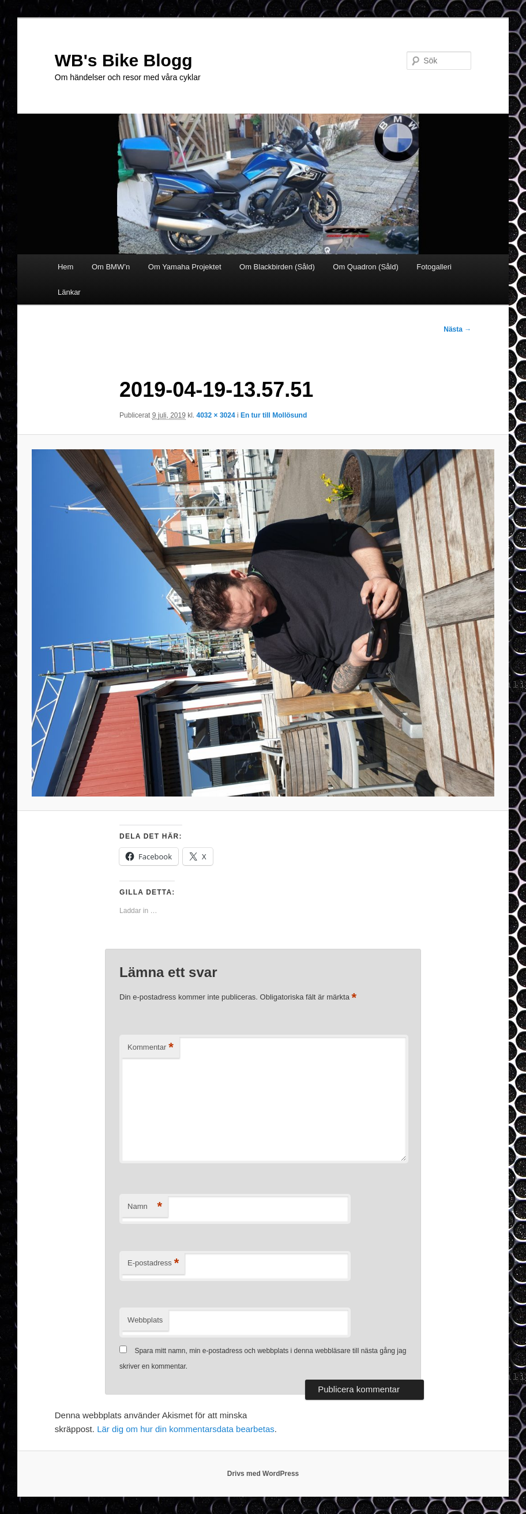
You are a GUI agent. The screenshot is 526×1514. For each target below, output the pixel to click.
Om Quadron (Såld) (365, 266)
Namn (144, 1207)
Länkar (69, 292)
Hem (65, 266)
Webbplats (145, 1320)
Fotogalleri (434, 266)
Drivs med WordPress (263, 1474)
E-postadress (153, 1263)
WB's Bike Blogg (124, 60)
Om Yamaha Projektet (184, 266)
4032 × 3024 (216, 415)
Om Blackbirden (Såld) (277, 266)
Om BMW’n (111, 266)
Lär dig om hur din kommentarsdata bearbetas (186, 1429)
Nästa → (457, 329)
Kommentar (150, 1047)
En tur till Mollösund (274, 415)
